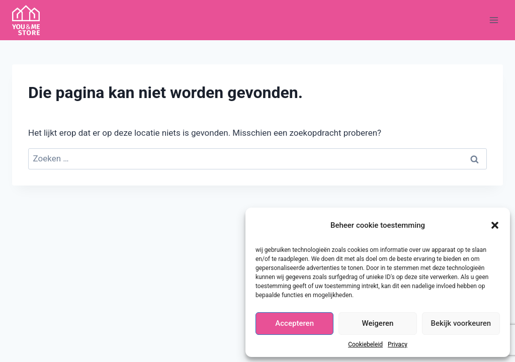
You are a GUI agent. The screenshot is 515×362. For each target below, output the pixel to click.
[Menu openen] (493, 20)
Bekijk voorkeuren (461, 323)
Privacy (397, 344)
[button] (495, 225)
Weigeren (378, 323)
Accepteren (294, 323)
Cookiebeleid (365, 344)
